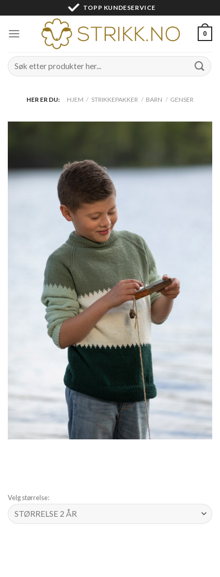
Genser (182, 99)
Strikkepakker (114, 99)
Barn (154, 99)
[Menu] (14, 33)
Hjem (75, 99)
